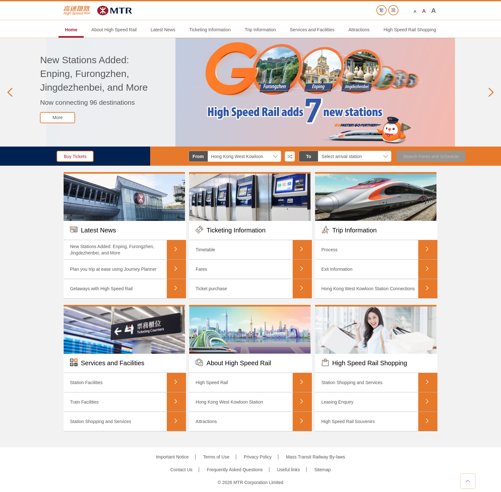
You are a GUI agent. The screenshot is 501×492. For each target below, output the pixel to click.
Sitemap (322, 469)
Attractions (358, 29)
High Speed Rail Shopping (409, 29)
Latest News (163, 29)
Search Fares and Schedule (431, 156)
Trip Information (260, 29)
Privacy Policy (258, 456)
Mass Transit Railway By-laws (315, 456)
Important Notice (172, 456)
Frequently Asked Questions (235, 469)
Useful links (288, 469)
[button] (10, 92)
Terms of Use (216, 456)
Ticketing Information (210, 29)
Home (71, 29)
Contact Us (181, 469)
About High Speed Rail (114, 29)
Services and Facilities (312, 29)
